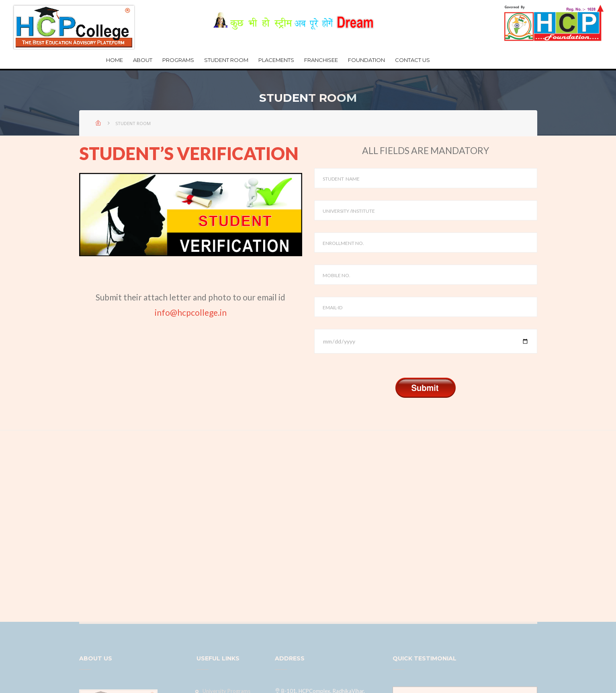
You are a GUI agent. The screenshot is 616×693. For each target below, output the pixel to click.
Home (114, 60)
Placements (276, 60)
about (142, 60)
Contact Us (412, 60)
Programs (178, 60)
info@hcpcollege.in (191, 312)
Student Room (226, 60)
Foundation (366, 60)
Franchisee (321, 60)
